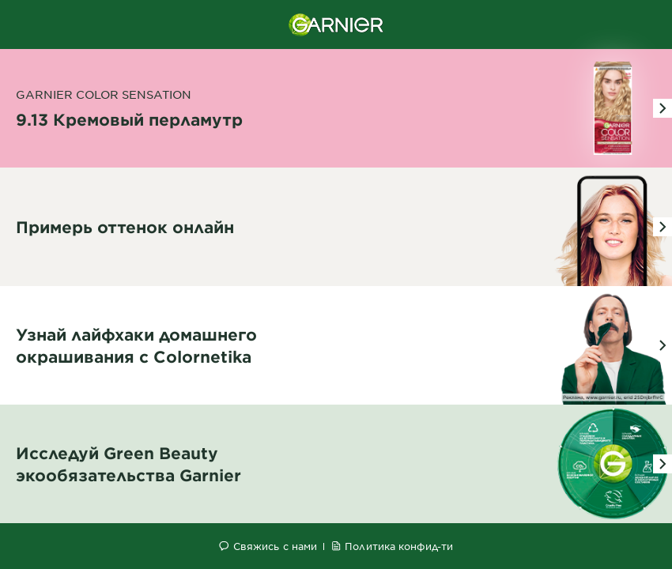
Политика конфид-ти (399, 546)
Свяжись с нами (275, 546)
